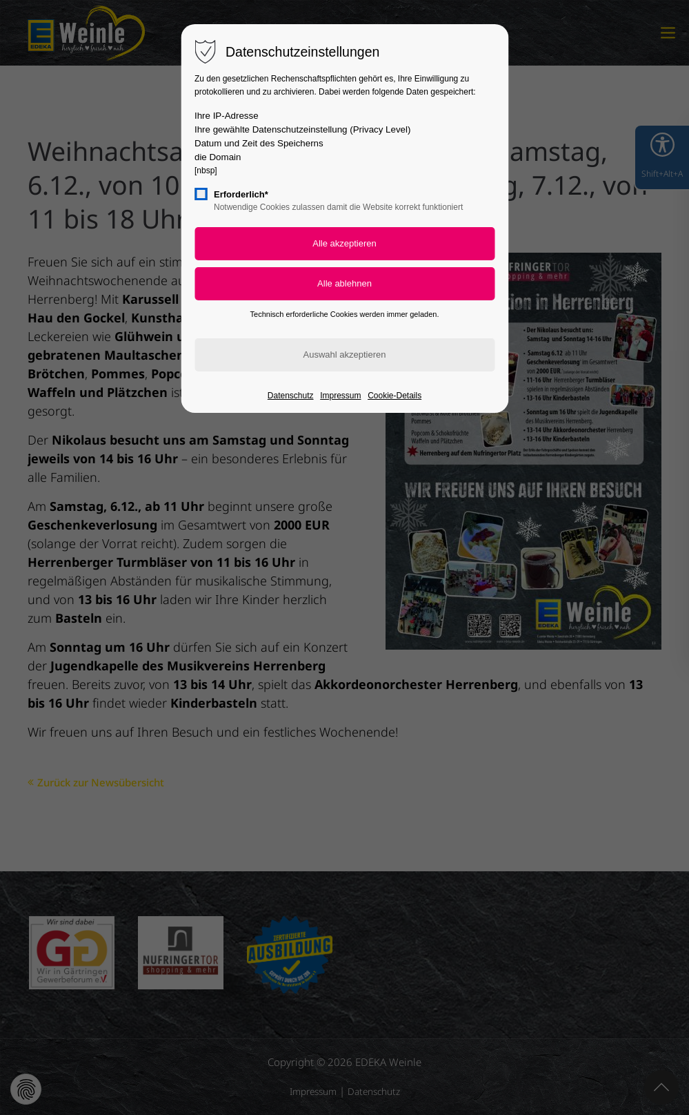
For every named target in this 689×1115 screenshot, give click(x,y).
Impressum (340, 395)
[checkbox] (200, 194)
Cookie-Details (394, 395)
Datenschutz (291, 395)
